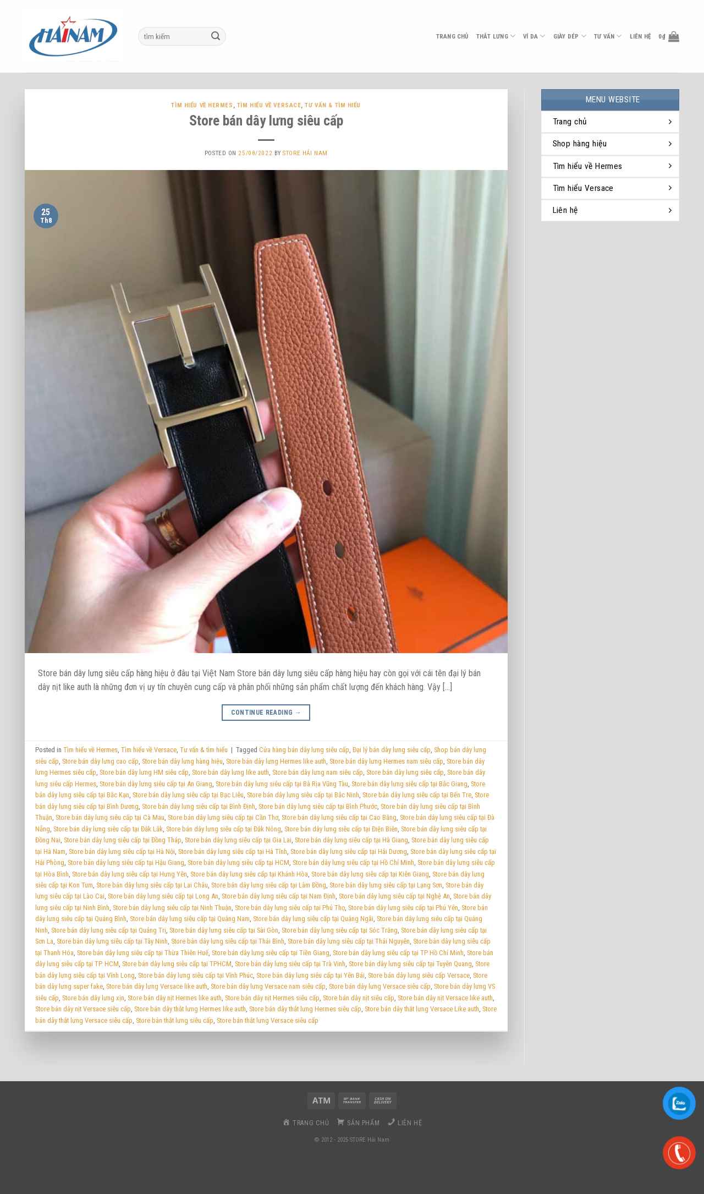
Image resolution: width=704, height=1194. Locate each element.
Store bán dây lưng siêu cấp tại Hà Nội (122, 851)
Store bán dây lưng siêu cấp (266, 120)
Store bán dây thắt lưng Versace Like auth (422, 1009)
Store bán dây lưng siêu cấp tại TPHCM (177, 964)
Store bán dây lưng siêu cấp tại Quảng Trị (108, 930)
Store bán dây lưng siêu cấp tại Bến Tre (416, 795)
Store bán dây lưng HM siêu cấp (144, 772)
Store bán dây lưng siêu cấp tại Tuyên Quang (410, 964)
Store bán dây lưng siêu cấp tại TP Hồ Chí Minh (398, 953)
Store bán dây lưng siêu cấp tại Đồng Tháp (123, 840)
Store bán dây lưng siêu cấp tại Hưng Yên (129, 874)
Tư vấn (608, 36)
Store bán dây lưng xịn (93, 998)
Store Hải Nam (305, 153)
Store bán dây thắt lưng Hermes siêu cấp (305, 1009)
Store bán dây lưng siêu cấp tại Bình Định (198, 806)
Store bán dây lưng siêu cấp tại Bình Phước (317, 806)
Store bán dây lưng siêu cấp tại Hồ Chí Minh (353, 862)
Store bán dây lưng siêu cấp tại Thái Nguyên (349, 941)
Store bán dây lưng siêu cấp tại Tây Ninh (112, 941)
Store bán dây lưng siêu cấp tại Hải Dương (348, 851)
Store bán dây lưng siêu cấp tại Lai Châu (152, 885)
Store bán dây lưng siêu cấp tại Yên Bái (310, 975)
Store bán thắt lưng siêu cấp (174, 1020)
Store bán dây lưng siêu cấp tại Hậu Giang (126, 862)
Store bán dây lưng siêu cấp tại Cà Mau (110, 817)
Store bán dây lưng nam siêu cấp (317, 772)
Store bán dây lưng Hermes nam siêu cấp (386, 761)
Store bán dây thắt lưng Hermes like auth (190, 1009)
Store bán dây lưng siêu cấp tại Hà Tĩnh (232, 851)
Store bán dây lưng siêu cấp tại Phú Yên (403, 907)
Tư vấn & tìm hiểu (333, 105)
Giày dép (569, 36)
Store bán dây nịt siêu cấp (358, 998)
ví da (534, 36)
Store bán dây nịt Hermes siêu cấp (272, 998)
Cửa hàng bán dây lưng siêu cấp (304, 750)
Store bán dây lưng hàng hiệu (182, 761)
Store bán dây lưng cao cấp (100, 761)
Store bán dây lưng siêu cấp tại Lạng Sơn (385, 885)
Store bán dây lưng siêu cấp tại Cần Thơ (223, 817)
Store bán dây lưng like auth (230, 772)
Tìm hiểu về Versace (269, 105)
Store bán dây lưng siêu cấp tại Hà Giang (351, 840)
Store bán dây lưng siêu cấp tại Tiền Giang (270, 953)
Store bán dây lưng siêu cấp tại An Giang (156, 784)
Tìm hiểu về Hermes (202, 105)
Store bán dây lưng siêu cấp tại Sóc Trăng (340, 930)
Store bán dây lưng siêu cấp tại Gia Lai (238, 840)
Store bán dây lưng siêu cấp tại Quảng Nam (190, 918)
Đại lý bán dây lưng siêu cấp (392, 750)
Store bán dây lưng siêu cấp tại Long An (163, 896)
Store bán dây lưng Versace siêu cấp (380, 986)
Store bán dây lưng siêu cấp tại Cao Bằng (339, 817)
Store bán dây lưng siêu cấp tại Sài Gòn (223, 930)
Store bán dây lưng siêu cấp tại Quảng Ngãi (313, 918)
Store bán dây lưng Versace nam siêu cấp (268, 986)
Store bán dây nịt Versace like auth (445, 998)
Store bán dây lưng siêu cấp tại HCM (238, 862)
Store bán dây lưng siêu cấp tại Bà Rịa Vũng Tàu (282, 784)
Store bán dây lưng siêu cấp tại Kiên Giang (370, 874)
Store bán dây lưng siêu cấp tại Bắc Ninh (303, 795)
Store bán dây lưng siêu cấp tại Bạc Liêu (188, 795)
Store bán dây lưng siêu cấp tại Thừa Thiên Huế (142, 953)
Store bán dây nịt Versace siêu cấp (83, 1009)
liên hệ (640, 36)
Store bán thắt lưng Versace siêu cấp (267, 1020)
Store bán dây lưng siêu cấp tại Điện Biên (341, 829)
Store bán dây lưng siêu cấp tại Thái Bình (227, 941)
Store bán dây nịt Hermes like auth (175, 998)
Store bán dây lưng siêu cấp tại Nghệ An (394, 896)
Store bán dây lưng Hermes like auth (276, 761)
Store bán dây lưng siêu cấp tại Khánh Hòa (249, 874)
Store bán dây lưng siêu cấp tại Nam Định (279, 896)
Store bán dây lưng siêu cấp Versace (419, 975)
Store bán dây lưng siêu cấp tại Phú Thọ (290, 907)
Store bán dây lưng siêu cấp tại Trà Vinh (290, 964)
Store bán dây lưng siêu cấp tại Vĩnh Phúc (195, 975)
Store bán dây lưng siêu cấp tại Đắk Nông (223, 829)
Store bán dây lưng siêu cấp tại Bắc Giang (409, 784)
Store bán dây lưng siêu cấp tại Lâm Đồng (268, 885)
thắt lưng (495, 36)
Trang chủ (452, 36)
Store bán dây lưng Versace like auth (156, 986)
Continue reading (266, 713)
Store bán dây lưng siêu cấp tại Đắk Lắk (108, 829)
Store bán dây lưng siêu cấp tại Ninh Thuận (172, 907)
